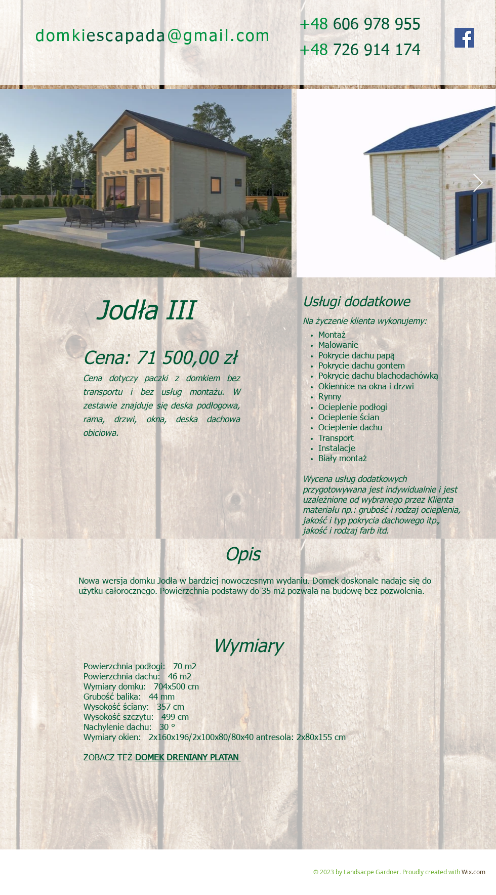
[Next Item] (478, 183)
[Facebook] (464, 38)
